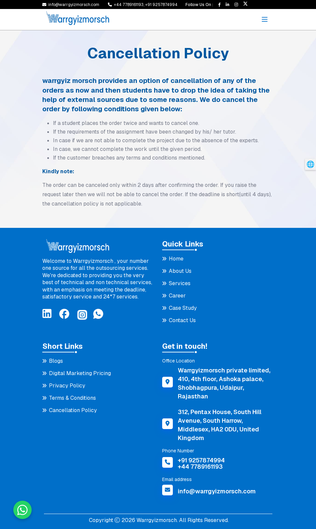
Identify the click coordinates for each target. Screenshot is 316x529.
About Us (180, 270)
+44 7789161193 (200, 466)
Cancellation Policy (73, 410)
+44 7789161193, (129, 4)
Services (179, 283)
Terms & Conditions (72, 397)
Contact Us (182, 320)
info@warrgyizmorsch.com (73, 4)
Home (176, 258)
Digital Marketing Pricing (80, 373)
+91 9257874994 (161, 4)
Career (177, 295)
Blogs (56, 360)
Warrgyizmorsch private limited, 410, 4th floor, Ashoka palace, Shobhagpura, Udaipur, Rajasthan (224, 383)
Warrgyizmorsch (156, 520)
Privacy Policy (67, 385)
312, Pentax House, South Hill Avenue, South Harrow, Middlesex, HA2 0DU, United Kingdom (219, 425)
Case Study (183, 307)
